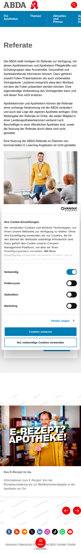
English (72, 544)
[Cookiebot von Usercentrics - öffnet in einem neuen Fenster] (61, 209)
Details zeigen (60, 320)
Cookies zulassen (40, 331)
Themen (35, 16)
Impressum (11, 544)
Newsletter (41, 548)
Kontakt (62, 544)
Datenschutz (25, 544)
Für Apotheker (11, 17)
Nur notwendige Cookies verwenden (40, 342)
